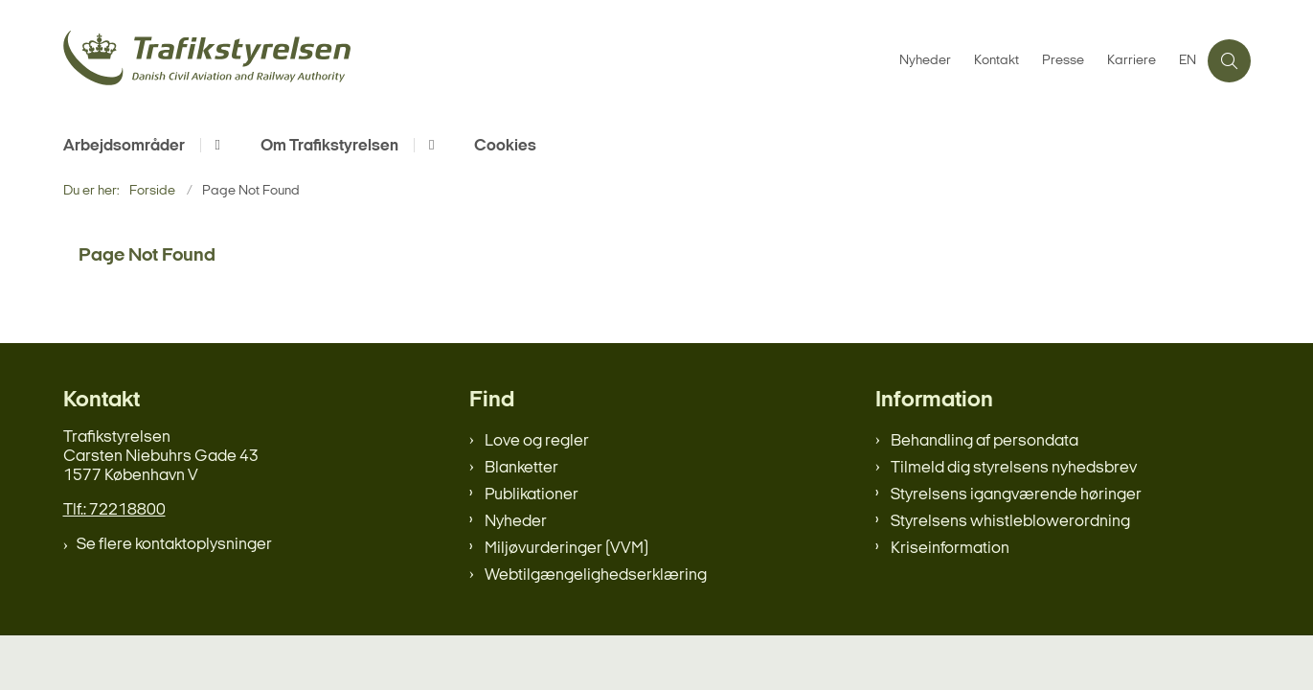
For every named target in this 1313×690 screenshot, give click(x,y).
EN (1187, 61)
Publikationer (531, 495)
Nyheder (516, 522)
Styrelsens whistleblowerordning (1010, 522)
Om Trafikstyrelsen (329, 146)
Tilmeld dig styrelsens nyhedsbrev (1014, 468)
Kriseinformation (950, 548)
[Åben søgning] (1229, 60)
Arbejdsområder (124, 146)
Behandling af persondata (984, 441)
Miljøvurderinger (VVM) (566, 548)
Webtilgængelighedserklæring (596, 575)
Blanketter (521, 468)
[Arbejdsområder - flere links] (215, 145)
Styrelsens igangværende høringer (1016, 495)
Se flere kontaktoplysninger (174, 545)
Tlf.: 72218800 (114, 510)
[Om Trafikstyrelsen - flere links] (428, 145)
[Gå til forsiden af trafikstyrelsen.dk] (475, 61)
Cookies (505, 146)
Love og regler (537, 441)
